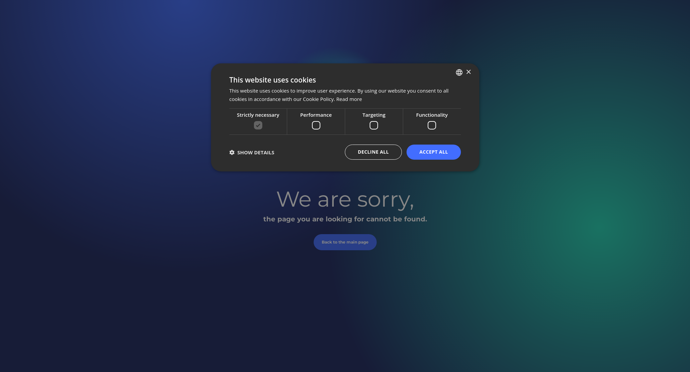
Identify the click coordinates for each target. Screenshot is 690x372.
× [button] (468, 71)
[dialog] (345, 117)
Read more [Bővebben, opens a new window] (349, 99)
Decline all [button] (373, 152)
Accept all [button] (433, 152)
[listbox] (459, 72)
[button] (251, 152)
